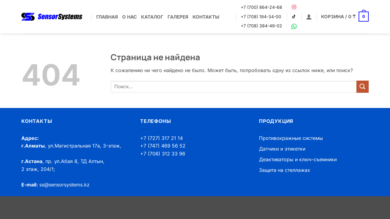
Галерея (178, 17)
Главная (107, 17)
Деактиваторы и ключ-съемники (298, 159)
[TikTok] (294, 16)
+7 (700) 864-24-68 (261, 7)
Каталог (152, 17)
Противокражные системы (291, 138)
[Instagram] (294, 7)
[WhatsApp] (294, 26)
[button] (309, 16)
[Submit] (362, 86)
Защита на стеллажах (284, 170)
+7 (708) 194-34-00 (261, 16)
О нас (129, 17)
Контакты (206, 17)
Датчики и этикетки (282, 149)
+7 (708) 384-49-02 (261, 25)
